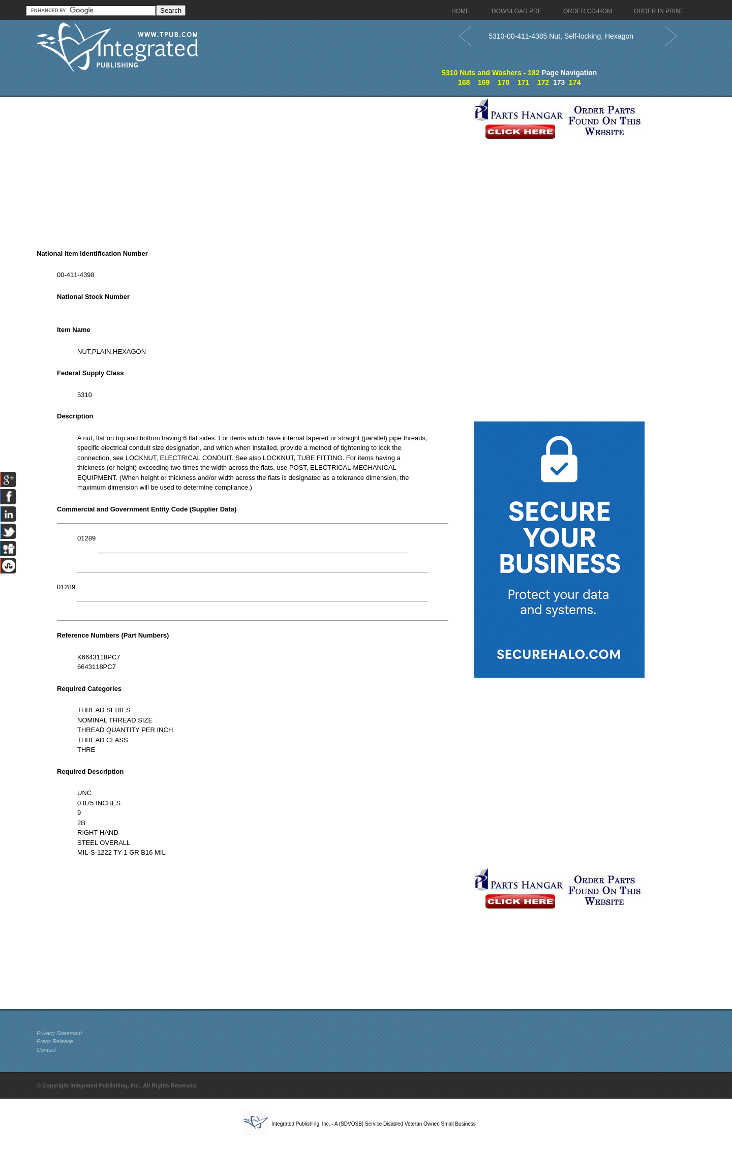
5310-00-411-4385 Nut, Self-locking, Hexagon (561, 36)
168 (464, 82)
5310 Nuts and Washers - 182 (490, 73)
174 (575, 82)
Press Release (55, 1041)
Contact (46, 1050)
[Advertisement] (253, 168)
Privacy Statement (59, 1033)
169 (484, 82)
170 (503, 82)
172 (543, 82)
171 (523, 82)
